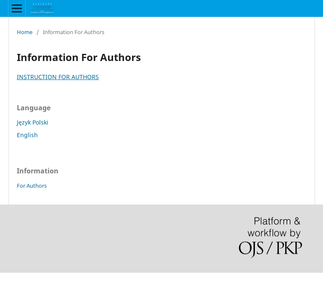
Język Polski (32, 122)
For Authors (32, 185)
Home (24, 32)
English (27, 135)
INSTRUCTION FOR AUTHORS (58, 77)
